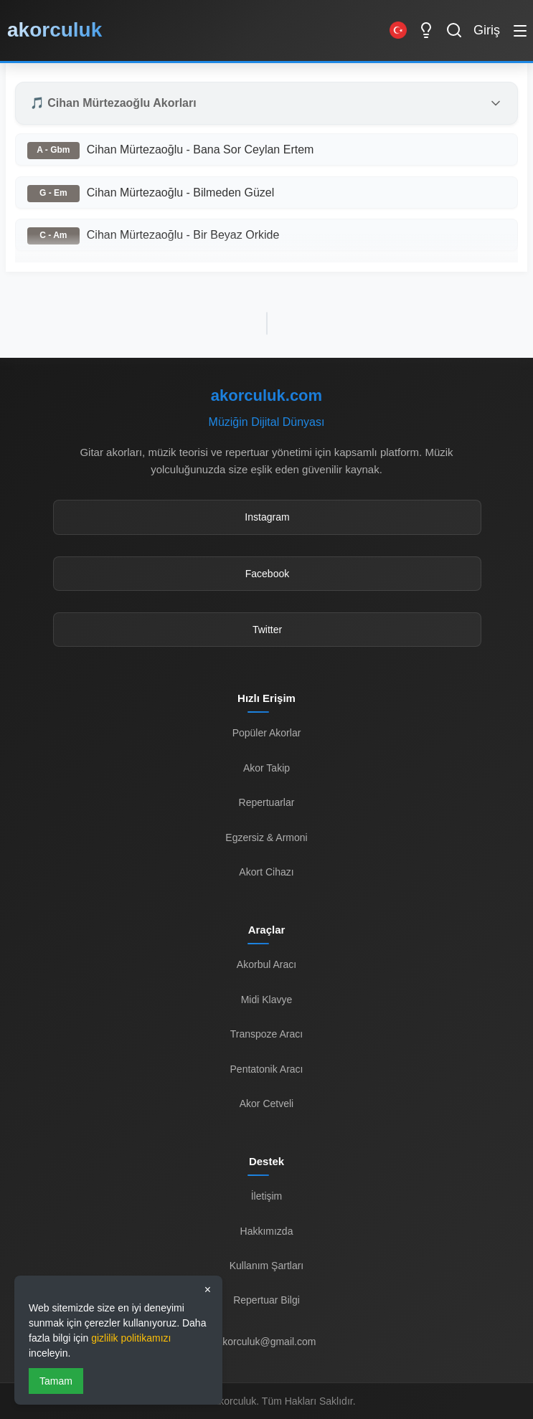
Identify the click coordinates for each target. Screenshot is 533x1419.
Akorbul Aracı (266, 964)
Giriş (486, 30)
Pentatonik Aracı (266, 1069)
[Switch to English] (398, 30)
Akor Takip (266, 768)
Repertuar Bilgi (266, 1300)
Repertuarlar (267, 802)
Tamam (55, 1381)
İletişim (267, 1196)
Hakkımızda (266, 1231)
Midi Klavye (267, 999)
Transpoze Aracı (266, 1034)
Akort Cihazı (266, 872)
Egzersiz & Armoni (266, 837)
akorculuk (54, 30)
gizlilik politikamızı (131, 1338)
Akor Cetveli (266, 1103)
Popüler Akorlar (266, 733)
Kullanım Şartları (266, 1265)
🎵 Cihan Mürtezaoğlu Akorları (113, 103)
